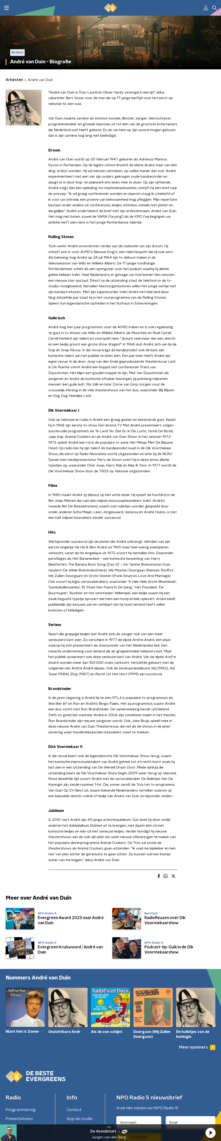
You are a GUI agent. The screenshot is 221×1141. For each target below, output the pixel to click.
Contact (74, 1110)
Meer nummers (197, 1047)
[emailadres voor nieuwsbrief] (191, 1122)
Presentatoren (19, 1119)
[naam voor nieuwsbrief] (138, 1122)
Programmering (20, 1110)
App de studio (79, 1119)
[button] (210, 1133)
